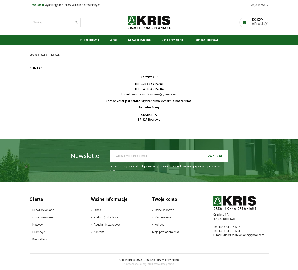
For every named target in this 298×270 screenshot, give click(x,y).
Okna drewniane (172, 39)
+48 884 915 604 (229, 231)
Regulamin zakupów (105, 224)
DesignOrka (167, 264)
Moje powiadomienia (165, 232)
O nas (113, 39)
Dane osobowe (163, 210)
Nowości (36, 224)
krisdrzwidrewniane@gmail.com (243, 235)
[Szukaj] (55, 22)
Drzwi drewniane (139, 39)
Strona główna (89, 39)
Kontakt (97, 232)
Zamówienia (161, 217)
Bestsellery (38, 239)
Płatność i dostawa (206, 39)
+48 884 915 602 (229, 227)
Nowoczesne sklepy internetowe (142, 264)
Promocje (37, 232)
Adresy (158, 224)
